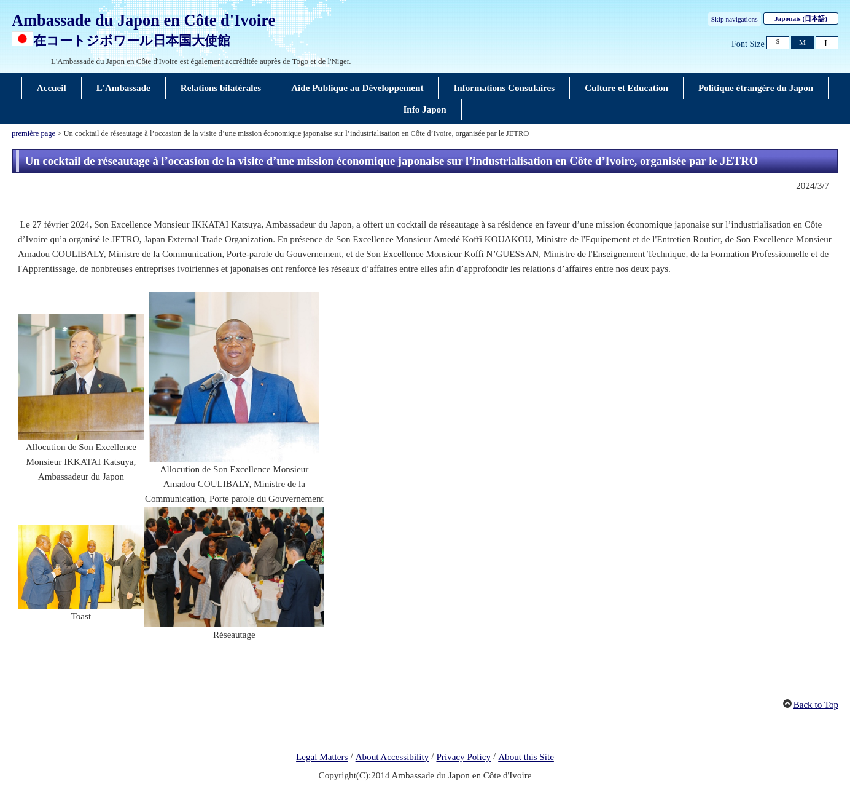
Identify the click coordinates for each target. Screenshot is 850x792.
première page (33, 133)
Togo (300, 61)
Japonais (800, 18)
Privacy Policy (463, 757)
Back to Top (815, 705)
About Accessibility (392, 757)
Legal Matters (322, 757)
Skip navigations (734, 19)
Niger (340, 61)
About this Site (526, 757)
